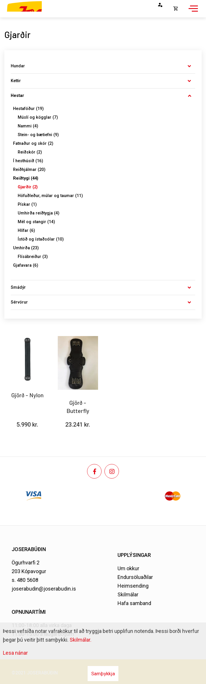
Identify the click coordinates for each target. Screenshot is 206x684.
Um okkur (128, 568)
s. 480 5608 (25, 580)
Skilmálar (128, 594)
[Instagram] (111, 471)
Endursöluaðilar (135, 577)
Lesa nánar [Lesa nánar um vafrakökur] (15, 653)
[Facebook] (94, 471)
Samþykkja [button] (103, 673)
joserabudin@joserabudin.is (44, 589)
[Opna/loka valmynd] (192, 11)
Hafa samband (134, 603)
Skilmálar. (80, 640)
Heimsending (133, 586)
